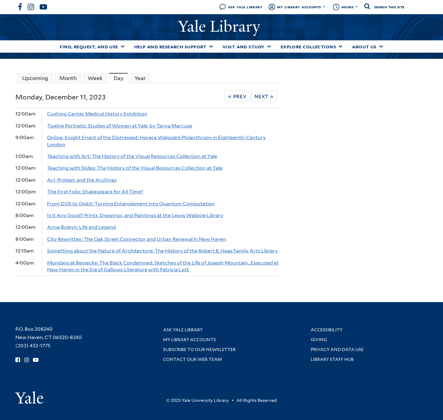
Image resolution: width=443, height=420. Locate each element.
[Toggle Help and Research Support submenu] (211, 46)
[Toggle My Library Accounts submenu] (324, 7)
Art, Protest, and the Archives (82, 180)
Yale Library (221, 26)
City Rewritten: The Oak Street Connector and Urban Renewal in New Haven (136, 239)
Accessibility (326, 329)
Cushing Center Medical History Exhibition (97, 114)
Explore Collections (308, 46)
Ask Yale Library (245, 7)
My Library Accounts (299, 7)
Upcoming (35, 78)
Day (121, 78)
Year (140, 78)
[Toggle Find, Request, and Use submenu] (123, 46)
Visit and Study (243, 46)
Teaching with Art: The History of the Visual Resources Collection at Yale (132, 156)
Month (68, 78)
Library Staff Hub (332, 359)
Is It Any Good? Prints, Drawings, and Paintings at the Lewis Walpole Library (135, 215)
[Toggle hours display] (356, 7)
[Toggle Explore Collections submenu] (340, 46)
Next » (263, 96)
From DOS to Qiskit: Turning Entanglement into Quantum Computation (131, 204)
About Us (364, 46)
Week (95, 78)
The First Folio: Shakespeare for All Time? (95, 192)
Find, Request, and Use (89, 46)
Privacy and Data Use (337, 349)
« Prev (237, 96)
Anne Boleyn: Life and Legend (81, 227)
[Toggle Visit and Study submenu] (269, 46)
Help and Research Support (170, 46)
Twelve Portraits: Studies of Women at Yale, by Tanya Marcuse (119, 126)
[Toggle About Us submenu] (381, 46)
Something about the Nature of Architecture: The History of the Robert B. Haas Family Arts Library (162, 251)
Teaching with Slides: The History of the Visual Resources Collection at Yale (134, 168)
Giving (319, 339)
